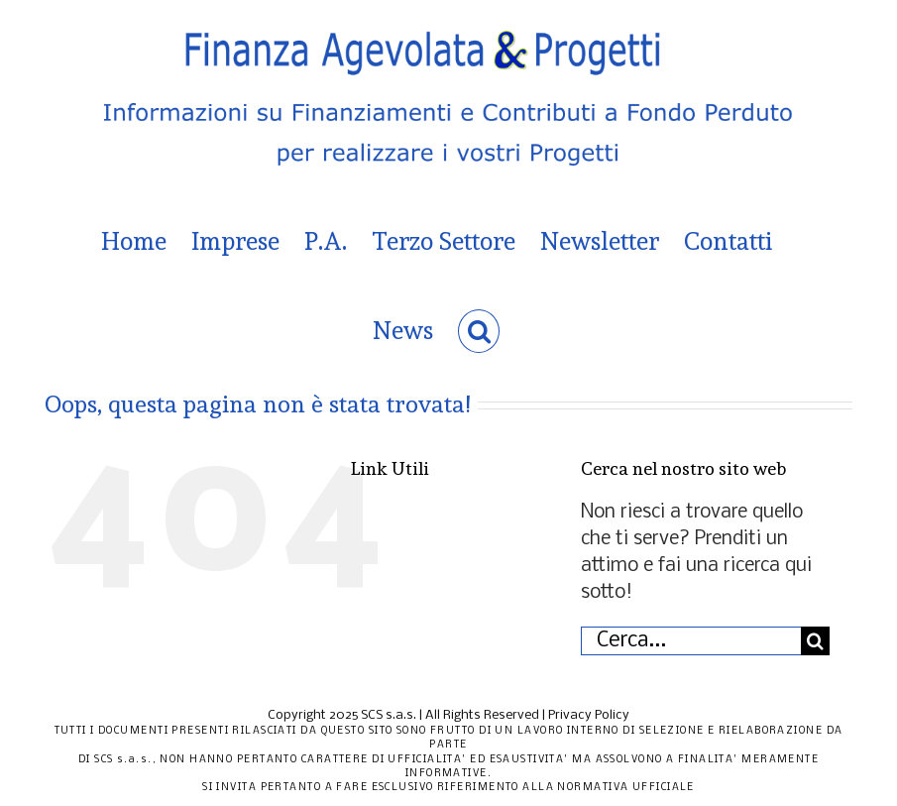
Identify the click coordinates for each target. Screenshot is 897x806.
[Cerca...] (691, 641)
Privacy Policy (588, 715)
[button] (479, 331)
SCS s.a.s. (388, 715)
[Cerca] (815, 641)
